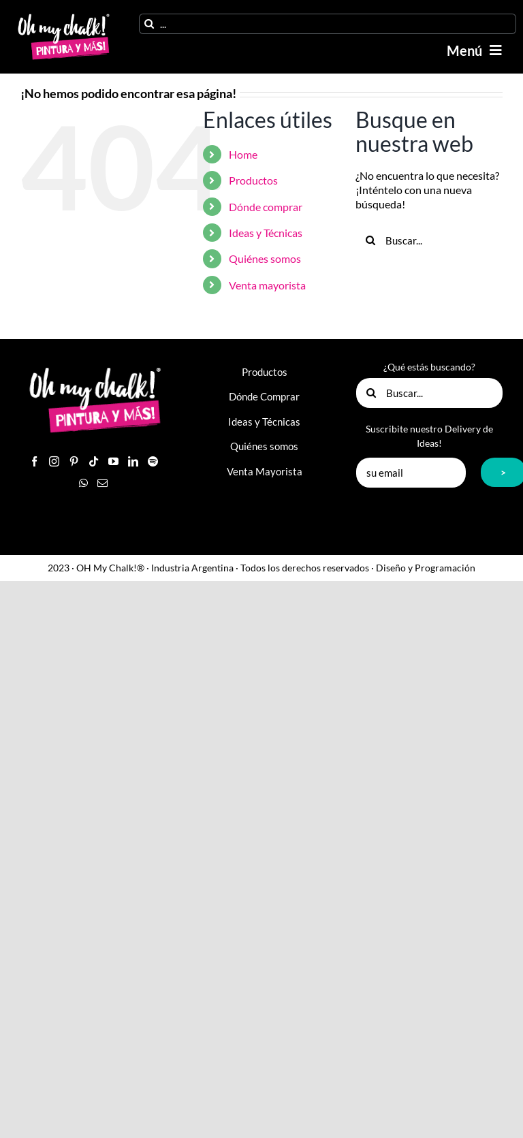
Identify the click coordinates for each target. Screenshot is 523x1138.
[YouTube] (113, 461)
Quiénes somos (265, 258)
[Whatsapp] (83, 483)
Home (243, 154)
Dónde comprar (265, 206)
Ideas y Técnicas (265, 232)
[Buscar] (149, 24)
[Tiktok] (94, 461)
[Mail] (102, 483)
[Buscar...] (429, 240)
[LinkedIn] (133, 461)
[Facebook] (34, 461)
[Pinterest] (74, 461)
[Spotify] (153, 461)
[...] (327, 24)
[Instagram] (54, 461)
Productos (253, 180)
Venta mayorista (267, 285)
